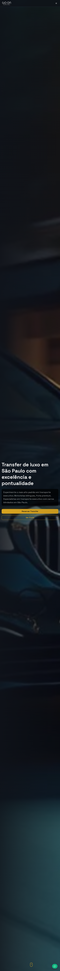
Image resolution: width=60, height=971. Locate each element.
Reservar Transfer (30, 511)
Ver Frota (30, 517)
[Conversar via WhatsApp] (55, 966)
